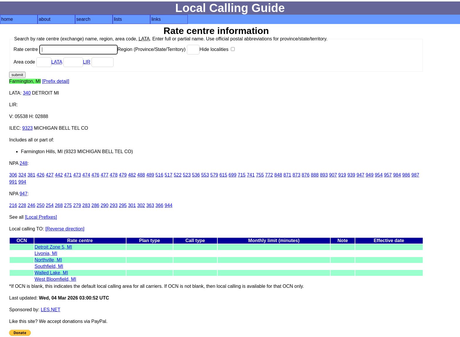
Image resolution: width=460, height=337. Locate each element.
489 (150, 174)
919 (342, 174)
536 (196, 174)
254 (50, 205)
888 (315, 174)
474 (86, 174)
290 (105, 205)
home (7, 19)
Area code (32, 61)
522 (178, 174)
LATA (56, 61)
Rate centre (65, 49)
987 (415, 174)
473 (77, 174)
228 (22, 205)
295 (123, 205)
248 (24, 163)
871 (287, 174)
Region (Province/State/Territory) (159, 49)
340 (27, 92)
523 (187, 174)
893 (324, 174)
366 (159, 205)
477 (105, 174)
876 (306, 174)
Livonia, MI (46, 253)
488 (141, 174)
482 (132, 174)
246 (31, 205)
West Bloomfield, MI (55, 279)
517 (168, 174)
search (83, 19)
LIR (86, 61)
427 (50, 174)
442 (59, 174)
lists (118, 19)
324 (22, 174)
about (44, 19)
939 (351, 174)
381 (31, 174)
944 (168, 205)
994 (22, 181)
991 (13, 181)
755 (260, 174)
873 (296, 174)
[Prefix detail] (55, 81)
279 (77, 205)
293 (114, 205)
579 (214, 174)
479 (123, 174)
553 (205, 174)
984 (397, 174)
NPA (13, 163)
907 (333, 174)
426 (41, 174)
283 (86, 205)
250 (41, 205)
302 (141, 205)
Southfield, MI (49, 266)
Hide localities (217, 49)
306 (13, 174)
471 (68, 174)
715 (242, 174)
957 (388, 174)
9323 (27, 128)
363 (150, 205)
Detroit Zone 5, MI (53, 246)
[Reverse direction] (64, 228)
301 (132, 205)
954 (379, 174)
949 (369, 174)
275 (68, 205)
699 (232, 174)
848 (278, 174)
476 (95, 174)
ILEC (14, 128)
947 (360, 174)
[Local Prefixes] (41, 217)
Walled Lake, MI (51, 272)
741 (251, 174)
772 (269, 174)
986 (406, 174)
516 (159, 174)
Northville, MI (48, 259)
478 (114, 174)
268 (59, 205)
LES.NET (50, 309)
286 (95, 205)
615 (223, 174)
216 (13, 205)
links (156, 19)
